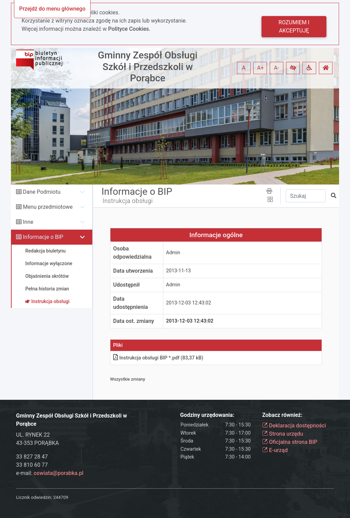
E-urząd (275, 450)
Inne (28, 222)
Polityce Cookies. (129, 29)
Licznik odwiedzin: (34, 497)
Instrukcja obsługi (128, 200)
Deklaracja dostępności (294, 425)
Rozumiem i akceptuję (294, 26)
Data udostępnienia (130, 303)
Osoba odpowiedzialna (132, 252)
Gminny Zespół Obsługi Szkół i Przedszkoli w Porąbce (147, 67)
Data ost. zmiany (133, 321)
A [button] (243, 68)
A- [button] (276, 68)
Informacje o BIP (43, 237)
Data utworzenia (133, 271)
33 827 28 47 (32, 456)
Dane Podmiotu (41, 192)
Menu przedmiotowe (48, 207)
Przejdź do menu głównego (52, 8)
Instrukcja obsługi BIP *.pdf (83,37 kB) (158, 358)
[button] (293, 68)
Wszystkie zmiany (127, 379)
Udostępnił (126, 285)
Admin (173, 253)
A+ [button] (260, 68)
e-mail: (49, 473)
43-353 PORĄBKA (37, 443)
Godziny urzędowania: (207, 415)
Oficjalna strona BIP (289, 442)
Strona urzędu (282, 434)
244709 (60, 497)
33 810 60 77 (32, 465)
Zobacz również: (282, 415)
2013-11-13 (178, 271)
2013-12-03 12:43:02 (188, 303)
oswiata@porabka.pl (58, 473)
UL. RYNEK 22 (33, 435)
